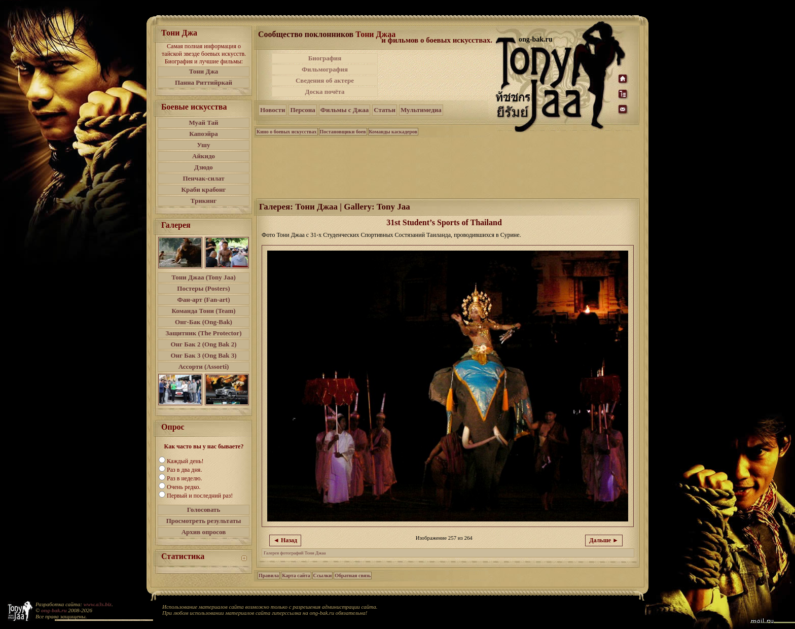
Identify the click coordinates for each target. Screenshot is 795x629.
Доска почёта (324, 91)
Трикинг (203, 200)
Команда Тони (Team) (203, 310)
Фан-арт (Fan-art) (203, 299)
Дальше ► (604, 540)
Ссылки (322, 575)
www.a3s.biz (98, 604)
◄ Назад (285, 540)
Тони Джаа (375, 34)
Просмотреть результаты (203, 521)
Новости (272, 110)
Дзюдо (203, 167)
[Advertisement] (437, 75)
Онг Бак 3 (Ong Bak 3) (203, 355)
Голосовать (204, 509)
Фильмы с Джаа (344, 110)
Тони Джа (204, 71)
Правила (269, 575)
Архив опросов (204, 532)
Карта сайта (296, 575)
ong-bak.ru (53, 610)
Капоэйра (203, 133)
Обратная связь (353, 575)
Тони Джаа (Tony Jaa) (203, 277)
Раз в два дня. (184, 469)
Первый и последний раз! (200, 495)
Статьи (384, 110)
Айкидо (203, 156)
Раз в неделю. (184, 478)
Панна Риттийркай (203, 82)
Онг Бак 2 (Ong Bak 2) (203, 344)
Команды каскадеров (393, 131)
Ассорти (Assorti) (203, 366)
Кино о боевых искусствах (287, 131)
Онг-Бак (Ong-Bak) (203, 322)
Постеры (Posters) (203, 288)
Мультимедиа (421, 110)
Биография (325, 58)
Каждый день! (185, 461)
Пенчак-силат (203, 178)
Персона (302, 110)
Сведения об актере (325, 80)
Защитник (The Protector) (204, 333)
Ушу (203, 145)
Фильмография (325, 69)
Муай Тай (203, 122)
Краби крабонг (204, 189)
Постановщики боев (343, 131)
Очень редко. (183, 487)
